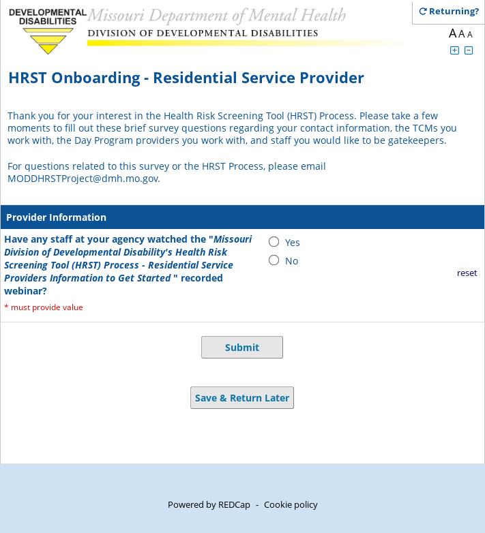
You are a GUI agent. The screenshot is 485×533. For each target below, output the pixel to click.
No (291, 260)
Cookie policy (291, 504)
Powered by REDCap (209, 504)
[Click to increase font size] (454, 50)
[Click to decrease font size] (468, 50)
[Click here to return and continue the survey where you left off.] (454, 11)
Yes (292, 242)
